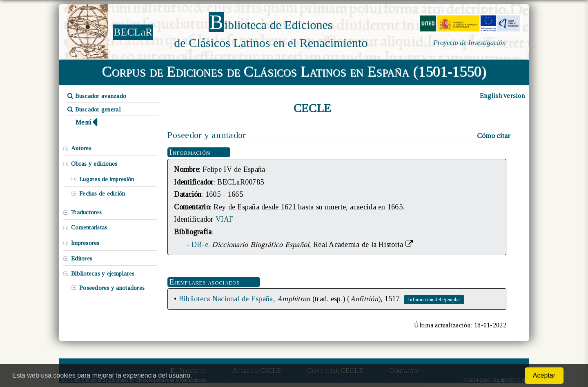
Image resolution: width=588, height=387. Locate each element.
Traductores (86, 212)
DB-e (200, 244)
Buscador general (94, 109)
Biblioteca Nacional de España (226, 299)
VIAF (224, 219)
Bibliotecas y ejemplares (102, 273)
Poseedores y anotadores (112, 288)
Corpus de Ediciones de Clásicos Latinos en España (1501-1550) (294, 71)
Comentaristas (89, 227)
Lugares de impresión (106, 179)
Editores (81, 258)
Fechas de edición (102, 193)
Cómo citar (493, 135)
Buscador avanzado (96, 96)
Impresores (85, 243)
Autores (81, 148)
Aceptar (544, 375)
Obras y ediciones (94, 163)
